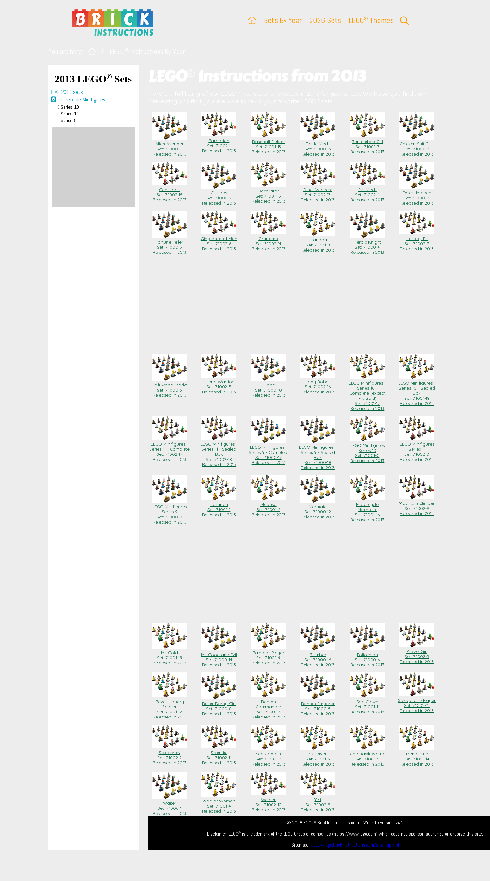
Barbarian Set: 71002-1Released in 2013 (218, 143)
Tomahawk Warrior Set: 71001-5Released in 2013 (367, 756)
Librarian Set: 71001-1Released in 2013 (218, 507)
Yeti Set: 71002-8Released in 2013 (317, 802)
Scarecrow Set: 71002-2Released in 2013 (169, 755)
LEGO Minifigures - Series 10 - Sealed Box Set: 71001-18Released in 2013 (416, 390)
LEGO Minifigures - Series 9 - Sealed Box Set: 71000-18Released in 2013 (317, 455)
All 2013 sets (67, 91)
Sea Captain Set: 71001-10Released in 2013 (268, 756)
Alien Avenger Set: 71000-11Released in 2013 (169, 146)
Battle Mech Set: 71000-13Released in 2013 (317, 146)
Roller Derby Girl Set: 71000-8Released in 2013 (218, 706)
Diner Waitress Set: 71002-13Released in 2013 (317, 192)
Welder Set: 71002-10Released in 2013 (268, 802)
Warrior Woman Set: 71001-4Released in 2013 (218, 803)
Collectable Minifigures (78, 99)
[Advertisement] (93, 167)
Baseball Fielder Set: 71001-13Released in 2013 (268, 144)
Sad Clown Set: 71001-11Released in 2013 (367, 704)
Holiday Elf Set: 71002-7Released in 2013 (416, 241)
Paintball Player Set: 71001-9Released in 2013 (268, 655)
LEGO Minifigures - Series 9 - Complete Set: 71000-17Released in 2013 (268, 452)
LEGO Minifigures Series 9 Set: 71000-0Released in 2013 (169, 511)
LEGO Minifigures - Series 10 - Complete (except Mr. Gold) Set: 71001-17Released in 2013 (367, 393)
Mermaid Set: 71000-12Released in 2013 (317, 509)
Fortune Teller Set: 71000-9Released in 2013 (169, 244)
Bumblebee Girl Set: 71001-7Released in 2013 (367, 144)
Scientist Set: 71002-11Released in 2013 (218, 755)
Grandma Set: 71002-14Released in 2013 (268, 241)
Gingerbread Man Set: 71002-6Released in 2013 (219, 241)
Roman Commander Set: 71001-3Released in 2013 (268, 706)
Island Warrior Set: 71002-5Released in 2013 (218, 384)
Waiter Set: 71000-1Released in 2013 (169, 805)
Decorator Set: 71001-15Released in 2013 (268, 193)
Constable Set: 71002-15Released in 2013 (169, 192)
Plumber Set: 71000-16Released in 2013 (317, 657)
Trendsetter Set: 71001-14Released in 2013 (416, 756)
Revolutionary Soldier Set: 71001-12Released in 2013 (169, 706)
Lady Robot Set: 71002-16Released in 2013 (317, 384)
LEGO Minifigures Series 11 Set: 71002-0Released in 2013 (416, 449)
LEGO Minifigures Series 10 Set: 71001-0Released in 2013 (367, 450)
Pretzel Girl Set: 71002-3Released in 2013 (416, 654)
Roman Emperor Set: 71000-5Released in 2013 (317, 706)
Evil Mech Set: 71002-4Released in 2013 (367, 192)
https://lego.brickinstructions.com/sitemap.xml (354, 845)
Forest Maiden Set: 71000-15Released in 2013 (416, 195)
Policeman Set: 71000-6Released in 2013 (367, 657)
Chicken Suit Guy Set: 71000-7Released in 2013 (416, 146)
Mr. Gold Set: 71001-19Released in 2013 (169, 655)
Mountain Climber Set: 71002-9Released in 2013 (417, 506)
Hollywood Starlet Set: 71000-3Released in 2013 (169, 387)
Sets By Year (283, 20)
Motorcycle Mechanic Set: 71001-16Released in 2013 (367, 509)
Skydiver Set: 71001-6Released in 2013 (317, 756)
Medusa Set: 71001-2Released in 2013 (268, 507)
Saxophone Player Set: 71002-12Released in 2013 (417, 703)
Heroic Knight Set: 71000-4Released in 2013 (367, 244)
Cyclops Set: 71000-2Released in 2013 (218, 195)
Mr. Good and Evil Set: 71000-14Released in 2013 (219, 657)
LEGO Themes (371, 20)
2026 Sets (325, 20)
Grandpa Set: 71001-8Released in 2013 (317, 242)
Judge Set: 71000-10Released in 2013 (268, 387)
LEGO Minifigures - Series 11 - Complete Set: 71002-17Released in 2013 (169, 449)
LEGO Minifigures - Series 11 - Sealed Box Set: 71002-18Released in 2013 (219, 451)
